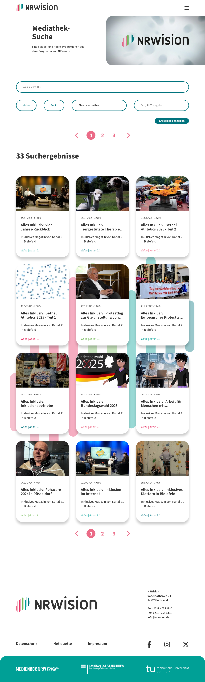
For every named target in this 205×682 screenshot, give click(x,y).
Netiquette (62, 643)
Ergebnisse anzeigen (171, 120)
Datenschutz (26, 643)
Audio (54, 105)
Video (26, 105)
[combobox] (102, 87)
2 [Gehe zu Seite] (102, 135)
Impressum (97, 643)
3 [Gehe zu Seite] (114, 135)
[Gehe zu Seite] (128, 135)
